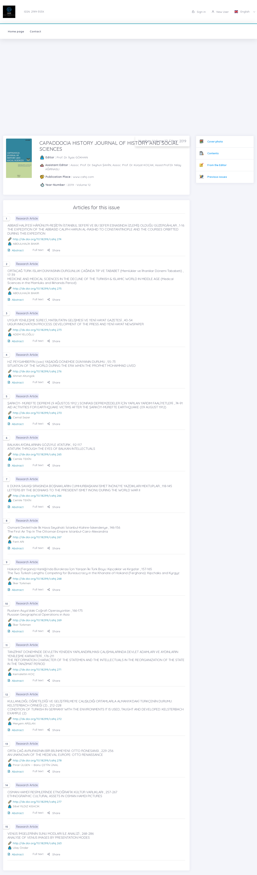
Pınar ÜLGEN (21, 765)
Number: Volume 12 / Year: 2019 (162, 141)
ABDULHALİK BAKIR (26, 244)
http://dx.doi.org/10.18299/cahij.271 (37, 669)
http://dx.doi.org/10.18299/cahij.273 (37, 330)
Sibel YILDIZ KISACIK (26, 806)
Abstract (15, 250)
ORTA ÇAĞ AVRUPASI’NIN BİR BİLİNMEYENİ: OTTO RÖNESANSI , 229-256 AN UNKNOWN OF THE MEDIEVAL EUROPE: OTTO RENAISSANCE (60, 753)
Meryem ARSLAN (24, 723)
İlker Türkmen (22, 583)
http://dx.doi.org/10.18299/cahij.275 (37, 288)
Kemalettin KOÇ (24, 674)
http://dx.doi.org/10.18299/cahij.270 (37, 413)
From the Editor (217, 165)
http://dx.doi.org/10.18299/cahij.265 (37, 454)
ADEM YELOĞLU (23, 334)
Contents (213, 153)
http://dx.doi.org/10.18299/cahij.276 (37, 371)
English (242, 11)
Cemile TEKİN (22, 459)
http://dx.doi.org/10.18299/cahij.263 (37, 843)
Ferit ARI (18, 542)
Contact (35, 31)
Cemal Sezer (21, 417)
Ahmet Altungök (24, 376)
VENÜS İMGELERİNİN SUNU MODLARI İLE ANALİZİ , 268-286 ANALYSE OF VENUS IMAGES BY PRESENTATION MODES (50, 835)
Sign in (199, 11)
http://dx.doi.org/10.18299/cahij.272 (37, 719)
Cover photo (215, 141)
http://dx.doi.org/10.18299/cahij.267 (37, 537)
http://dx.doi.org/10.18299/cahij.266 (37, 495)
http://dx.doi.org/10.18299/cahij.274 (37, 239)
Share (53, 250)
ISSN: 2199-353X (34, 11)
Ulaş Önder (20, 848)
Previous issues (217, 176)
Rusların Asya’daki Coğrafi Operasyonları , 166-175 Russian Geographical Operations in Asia (45, 612)
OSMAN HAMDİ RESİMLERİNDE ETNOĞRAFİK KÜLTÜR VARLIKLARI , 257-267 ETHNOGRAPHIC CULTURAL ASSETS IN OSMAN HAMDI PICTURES (62, 794)
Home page (16, 31)
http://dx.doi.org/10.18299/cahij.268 (37, 579)
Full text (38, 250)
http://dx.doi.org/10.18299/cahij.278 (37, 760)
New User (220, 11)
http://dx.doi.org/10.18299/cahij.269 (37, 620)
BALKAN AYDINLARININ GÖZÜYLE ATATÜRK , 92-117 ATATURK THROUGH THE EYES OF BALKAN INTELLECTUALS (51, 447)
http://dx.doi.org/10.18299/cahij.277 (37, 802)
